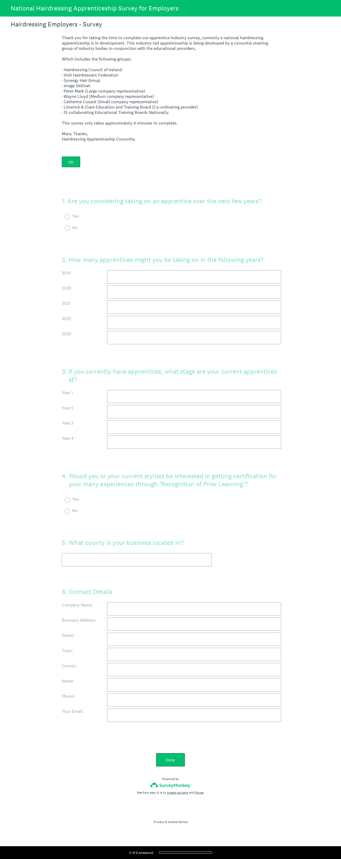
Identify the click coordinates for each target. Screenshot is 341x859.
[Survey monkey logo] (170, 785)
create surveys (177, 792)
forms (199, 792)
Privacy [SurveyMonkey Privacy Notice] (159, 822)
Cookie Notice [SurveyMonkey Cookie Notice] (178, 822)
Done (170, 759)
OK (71, 162)
